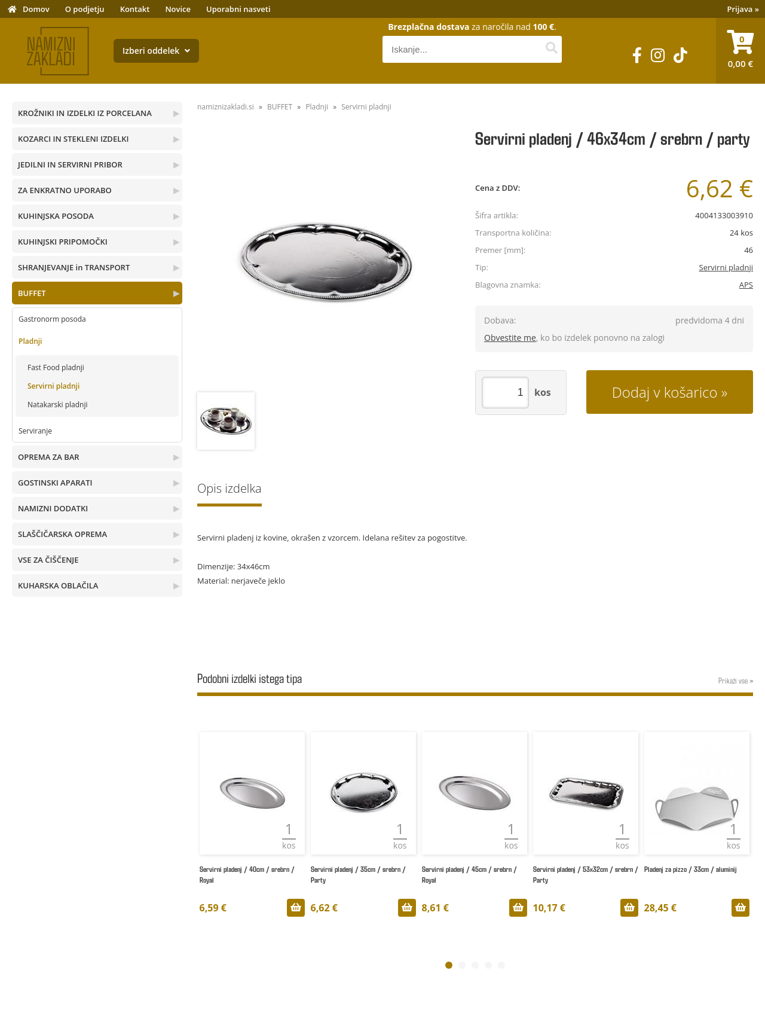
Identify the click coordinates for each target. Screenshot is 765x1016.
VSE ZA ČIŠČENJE (48, 559)
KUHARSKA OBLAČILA (58, 585)
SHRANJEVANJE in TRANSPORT (74, 267)
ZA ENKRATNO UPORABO (65, 190)
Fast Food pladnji (55, 367)
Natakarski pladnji (57, 404)
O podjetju (85, 9)
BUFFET (32, 293)
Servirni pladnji (53, 386)
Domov (36, 9)
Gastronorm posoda (52, 319)
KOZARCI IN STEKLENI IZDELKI (73, 138)
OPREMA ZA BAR (48, 456)
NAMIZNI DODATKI (53, 508)
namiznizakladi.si (225, 107)
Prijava (743, 9)
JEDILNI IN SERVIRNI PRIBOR (70, 164)
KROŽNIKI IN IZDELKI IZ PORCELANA (85, 113)
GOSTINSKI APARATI (55, 482)
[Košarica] (740, 51)
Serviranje (35, 431)
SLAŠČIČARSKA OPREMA (62, 534)
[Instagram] (658, 55)
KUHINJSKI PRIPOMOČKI (63, 241)
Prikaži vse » (735, 680)
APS (746, 284)
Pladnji (30, 341)
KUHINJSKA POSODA (56, 215)
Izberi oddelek (156, 50)
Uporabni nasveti (238, 9)
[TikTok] (680, 55)
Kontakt (135, 9)
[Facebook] (637, 55)
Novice (178, 9)
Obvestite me (510, 337)
